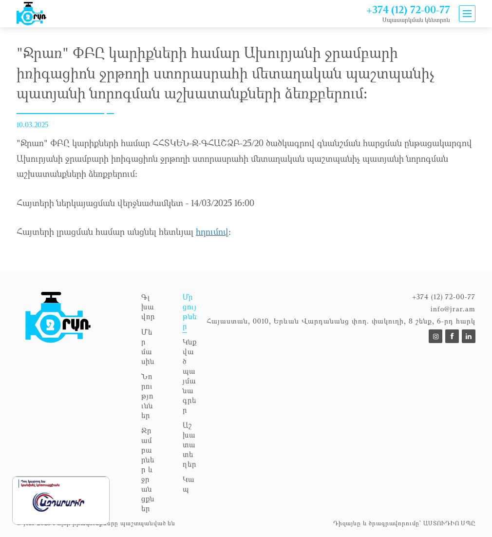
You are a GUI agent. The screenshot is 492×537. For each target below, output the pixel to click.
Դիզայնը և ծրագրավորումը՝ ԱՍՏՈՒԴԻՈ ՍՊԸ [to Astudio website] (404, 523)
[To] (435, 336)
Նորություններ (147, 395)
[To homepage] (74, 405)
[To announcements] (31, 13)
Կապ (188, 484)
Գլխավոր (148, 306)
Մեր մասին (147, 346)
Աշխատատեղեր (189, 444)
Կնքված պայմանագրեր (190, 376)
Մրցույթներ (190, 311)
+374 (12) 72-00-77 (408, 9)
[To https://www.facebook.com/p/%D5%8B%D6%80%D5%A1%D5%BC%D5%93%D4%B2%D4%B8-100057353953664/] (452, 336)
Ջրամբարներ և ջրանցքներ (147, 469)
